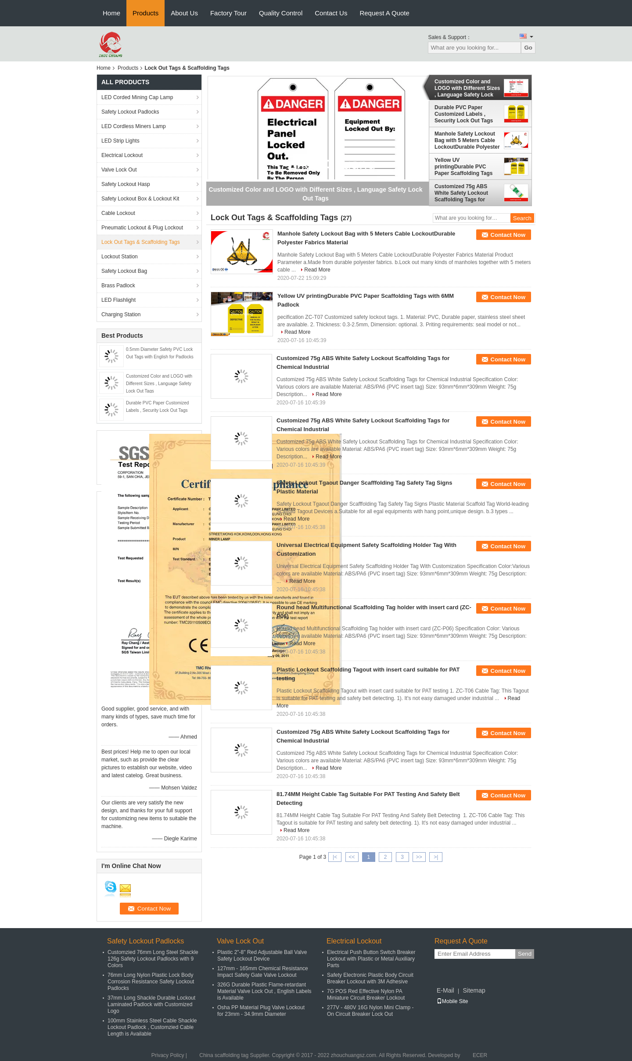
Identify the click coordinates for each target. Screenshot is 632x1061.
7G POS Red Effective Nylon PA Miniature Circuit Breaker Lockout (366, 994)
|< (335, 857)
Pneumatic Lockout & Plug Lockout (142, 228)
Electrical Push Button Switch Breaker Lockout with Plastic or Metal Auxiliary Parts (371, 958)
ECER (480, 1055)
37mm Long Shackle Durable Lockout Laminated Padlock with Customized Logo (151, 1004)
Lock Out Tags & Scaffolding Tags (140, 242)
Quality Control (280, 13)
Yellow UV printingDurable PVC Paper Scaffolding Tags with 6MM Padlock (463, 166)
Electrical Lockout (122, 155)
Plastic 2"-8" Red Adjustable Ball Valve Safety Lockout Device (262, 955)
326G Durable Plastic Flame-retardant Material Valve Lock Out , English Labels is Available (264, 991)
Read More (317, 270)
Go (528, 47)
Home (111, 13)
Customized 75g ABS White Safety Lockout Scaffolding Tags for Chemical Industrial (461, 193)
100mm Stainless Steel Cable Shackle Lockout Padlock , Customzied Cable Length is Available (152, 1027)
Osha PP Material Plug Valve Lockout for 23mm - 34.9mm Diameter (261, 1010)
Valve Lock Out (118, 170)
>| (436, 857)
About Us (184, 13)
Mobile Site (452, 1001)
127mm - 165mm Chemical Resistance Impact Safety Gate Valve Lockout (262, 971)
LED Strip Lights (120, 141)
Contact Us (331, 13)
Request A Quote (384, 13)
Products (145, 13)
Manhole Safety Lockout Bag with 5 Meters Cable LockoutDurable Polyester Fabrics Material (467, 140)
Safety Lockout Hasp (125, 184)
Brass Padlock (118, 285)
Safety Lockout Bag (124, 271)
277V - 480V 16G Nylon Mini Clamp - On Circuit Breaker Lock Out (370, 1010)
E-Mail (445, 990)
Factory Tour (228, 13)
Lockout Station (119, 257)
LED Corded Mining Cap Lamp (137, 97)
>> (419, 857)
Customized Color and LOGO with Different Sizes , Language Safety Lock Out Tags (159, 383)
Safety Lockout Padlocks (130, 112)
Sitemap (474, 990)
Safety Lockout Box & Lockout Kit (140, 199)
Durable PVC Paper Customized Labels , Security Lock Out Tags (463, 114)
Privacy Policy (167, 1055)
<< (351, 857)
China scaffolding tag (223, 1055)
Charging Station (120, 314)
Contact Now (508, 235)
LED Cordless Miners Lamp (133, 126)
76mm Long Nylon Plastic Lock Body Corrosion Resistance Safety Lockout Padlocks (151, 981)
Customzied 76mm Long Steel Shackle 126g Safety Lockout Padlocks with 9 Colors (153, 958)
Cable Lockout (118, 213)
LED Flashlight (118, 300)
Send (524, 953)
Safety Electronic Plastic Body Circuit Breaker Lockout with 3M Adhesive (370, 978)
